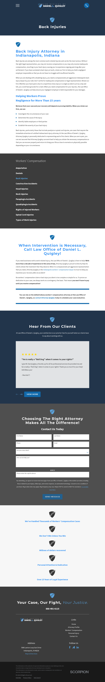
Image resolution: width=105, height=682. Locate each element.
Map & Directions (31, 654)
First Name (20, 436)
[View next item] (21, 394)
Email (55, 443)
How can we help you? (23, 457)
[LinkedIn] (77, 647)
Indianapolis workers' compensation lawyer (58, 270)
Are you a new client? (23, 450)
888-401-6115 (52, 608)
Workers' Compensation (73, 630)
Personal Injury (73, 633)
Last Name (57, 436)
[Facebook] (70, 647)
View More (32, 394)
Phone (18, 443)
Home (74, 624)
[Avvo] (74, 647)
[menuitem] (52, 168)
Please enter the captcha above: (26, 473)
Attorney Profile (73, 627)
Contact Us (74, 636)
